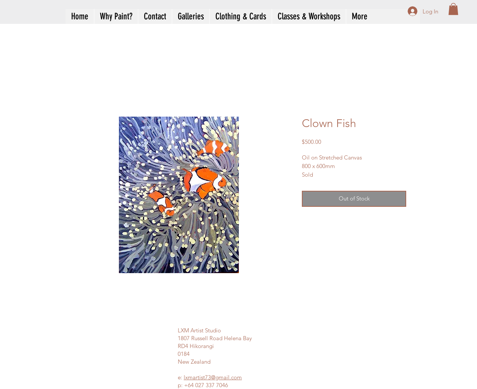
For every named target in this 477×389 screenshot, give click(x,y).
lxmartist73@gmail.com (213, 377)
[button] (453, 9)
